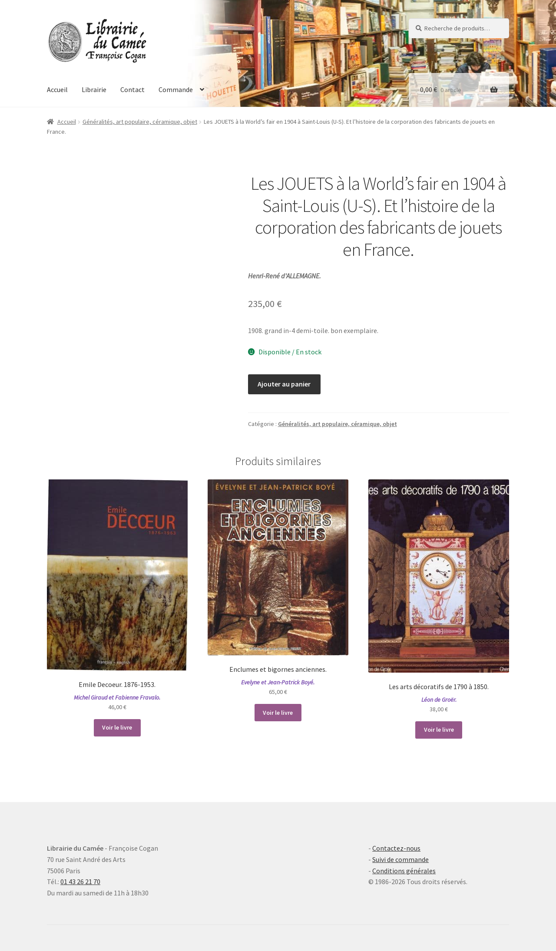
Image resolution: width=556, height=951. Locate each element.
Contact (132, 89)
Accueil (57, 89)
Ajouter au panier (284, 384)
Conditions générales (404, 870)
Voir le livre (117, 727)
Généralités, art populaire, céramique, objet (140, 121)
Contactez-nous (396, 848)
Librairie (94, 89)
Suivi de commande (400, 859)
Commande (176, 89)
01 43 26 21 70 (80, 881)
